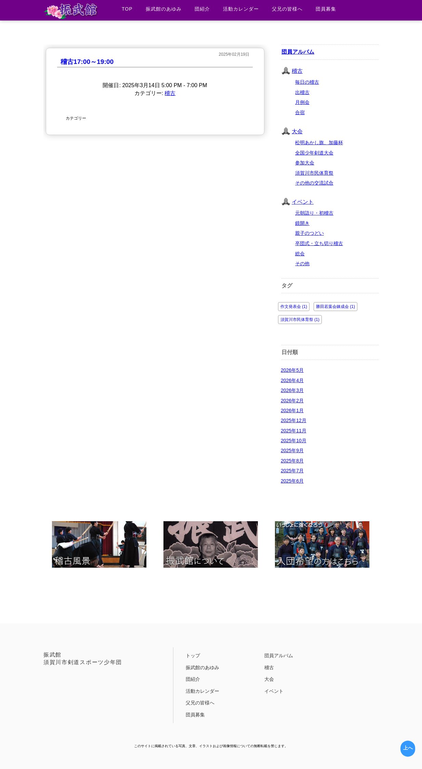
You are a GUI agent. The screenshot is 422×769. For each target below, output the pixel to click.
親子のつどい (309, 233)
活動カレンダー (241, 9)
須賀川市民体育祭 (314, 173)
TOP (127, 9)
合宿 (300, 112)
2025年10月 (293, 440)
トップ (193, 655)
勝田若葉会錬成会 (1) (335, 306)
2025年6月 (292, 481)
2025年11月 (293, 430)
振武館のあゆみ (164, 9)
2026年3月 (292, 390)
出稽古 (302, 92)
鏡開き (302, 223)
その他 (302, 263)
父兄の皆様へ (287, 9)
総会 (300, 253)
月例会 (302, 102)
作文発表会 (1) (293, 306)
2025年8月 (292, 460)
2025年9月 (292, 450)
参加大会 (304, 162)
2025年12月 (293, 420)
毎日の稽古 (307, 82)
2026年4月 (292, 380)
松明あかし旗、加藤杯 (319, 142)
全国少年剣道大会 (314, 153)
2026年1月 (292, 410)
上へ (408, 748)
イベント (303, 202)
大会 (297, 131)
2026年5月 (292, 370)
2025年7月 (292, 470)
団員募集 (326, 9)
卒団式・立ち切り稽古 (319, 243)
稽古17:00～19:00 (87, 61)
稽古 (169, 93)
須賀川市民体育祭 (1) (299, 319)
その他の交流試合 (314, 183)
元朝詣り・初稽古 (314, 213)
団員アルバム (297, 52)
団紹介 (202, 9)
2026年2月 (292, 400)
